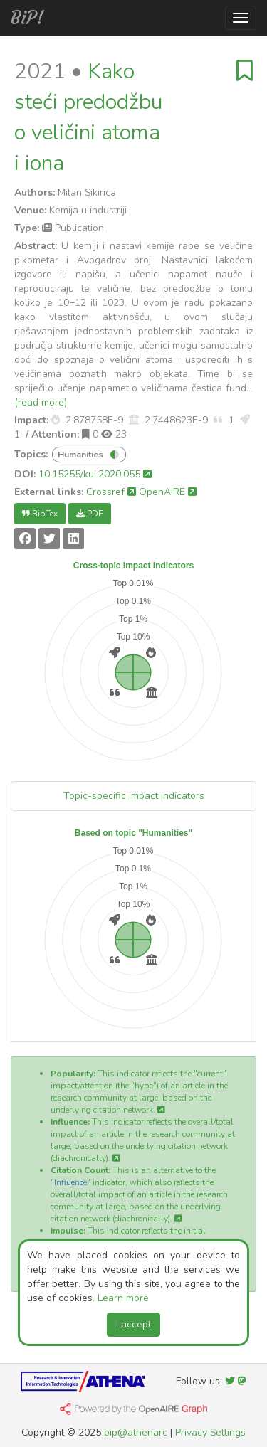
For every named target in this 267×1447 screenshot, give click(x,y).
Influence (70, 1182)
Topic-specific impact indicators (133, 795)
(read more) (40, 402)
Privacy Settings (210, 1432)
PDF (89, 513)
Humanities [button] (81, 454)
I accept (133, 1324)
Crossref (111, 492)
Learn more (123, 1298)
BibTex (40, 513)
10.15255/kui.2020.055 (95, 474)
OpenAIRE (168, 492)
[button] (55, 420)
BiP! (27, 17)
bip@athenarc (135, 1432)
